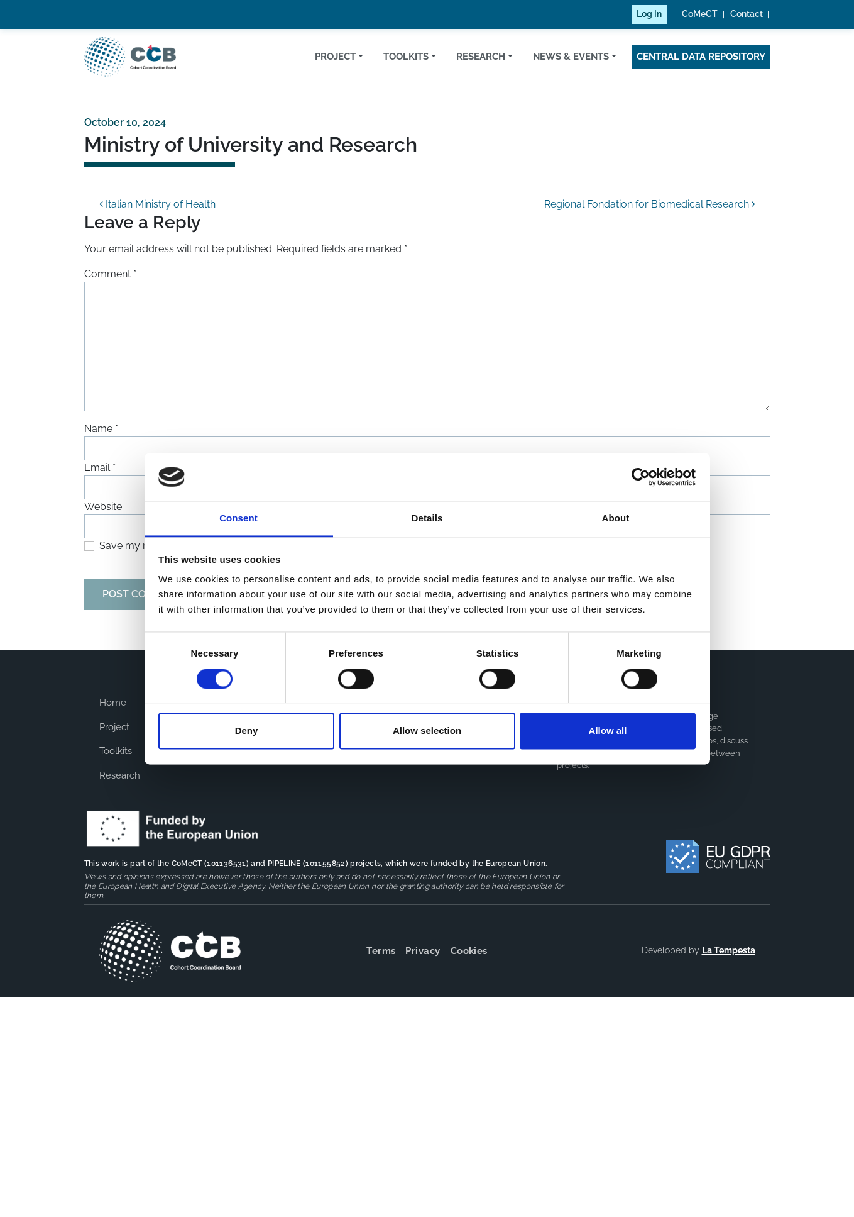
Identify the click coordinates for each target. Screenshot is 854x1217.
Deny (246, 731)
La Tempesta (728, 950)
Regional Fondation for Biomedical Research (649, 204)
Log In (649, 14)
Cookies (469, 951)
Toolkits (406, 56)
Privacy (422, 951)
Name (101, 429)
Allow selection (427, 731)
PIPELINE (284, 863)
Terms (380, 951)
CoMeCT (700, 14)
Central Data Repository (701, 56)
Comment (110, 274)
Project (335, 56)
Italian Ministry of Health (157, 204)
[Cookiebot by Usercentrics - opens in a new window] (641, 476)
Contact (746, 14)
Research (480, 56)
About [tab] (616, 518)
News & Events (571, 56)
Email (100, 468)
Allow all (608, 731)
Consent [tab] (238, 518)
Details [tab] (427, 518)
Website (103, 507)
